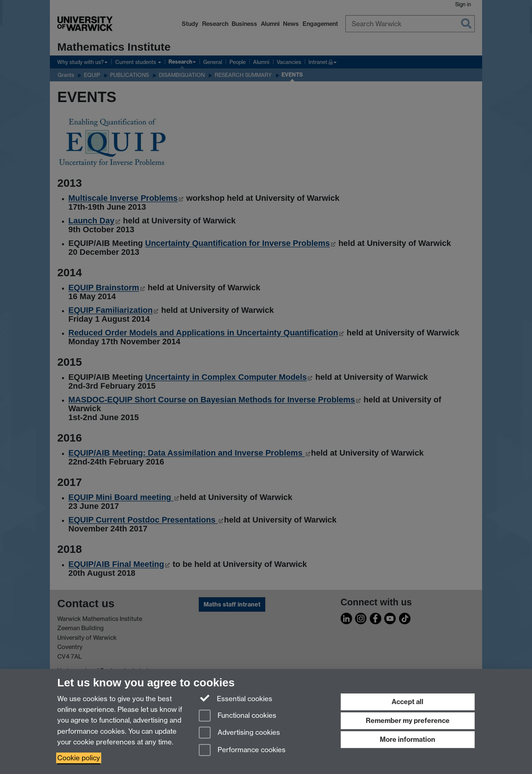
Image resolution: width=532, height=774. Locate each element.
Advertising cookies (239, 733)
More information (407, 739)
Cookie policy (78, 758)
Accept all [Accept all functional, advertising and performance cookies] (407, 701)
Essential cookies (235, 698)
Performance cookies (242, 750)
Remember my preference (408, 720)
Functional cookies (237, 716)
